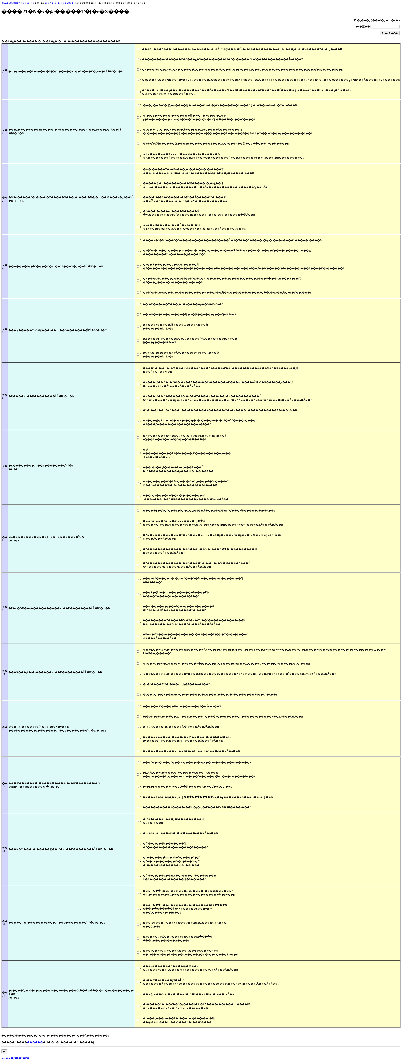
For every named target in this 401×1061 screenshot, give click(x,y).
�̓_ (4, 1051)
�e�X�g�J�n (389, 33)
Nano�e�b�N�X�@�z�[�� (18, 3)
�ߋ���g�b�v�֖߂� (15, 1058)
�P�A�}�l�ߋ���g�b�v (59, 3)
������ (35, 1042)
